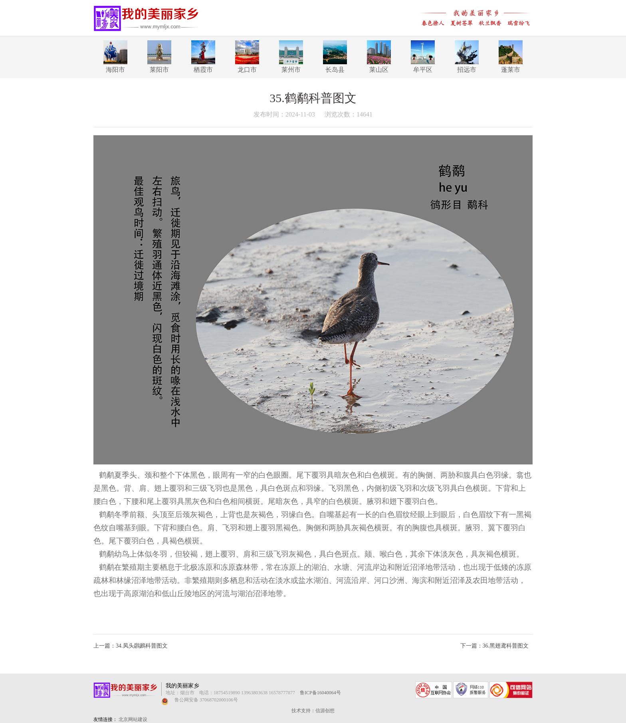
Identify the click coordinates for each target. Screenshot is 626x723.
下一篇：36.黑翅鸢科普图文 (494, 646)
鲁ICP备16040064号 (320, 692)
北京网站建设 (133, 719)
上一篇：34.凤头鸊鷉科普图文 (130, 646)
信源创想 (325, 710)
